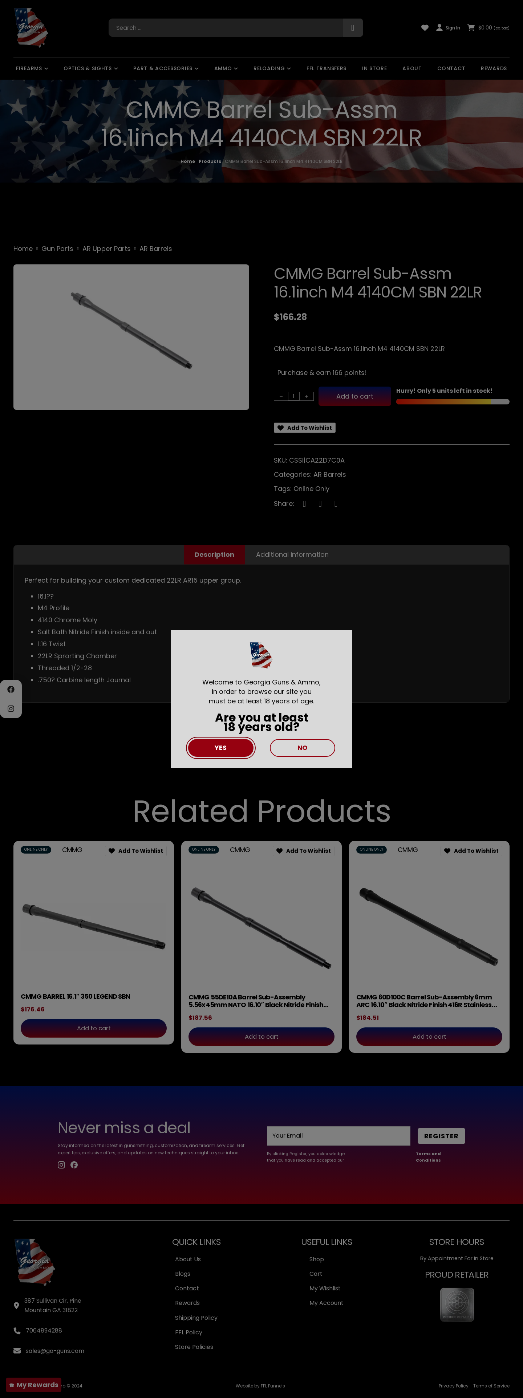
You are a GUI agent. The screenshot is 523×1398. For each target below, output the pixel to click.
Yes (221, 747)
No (302, 747)
